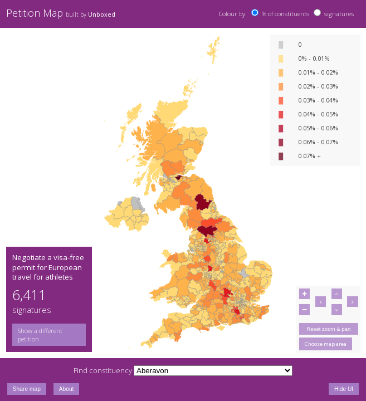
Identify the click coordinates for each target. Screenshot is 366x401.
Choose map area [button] (326, 344)
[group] (48, 335)
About (66, 389)
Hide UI (343, 389)
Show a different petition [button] (40, 334)
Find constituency (103, 370)
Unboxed (101, 14)
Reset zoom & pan (328, 329)
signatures (339, 13)
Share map (27, 389)
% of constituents (285, 13)
